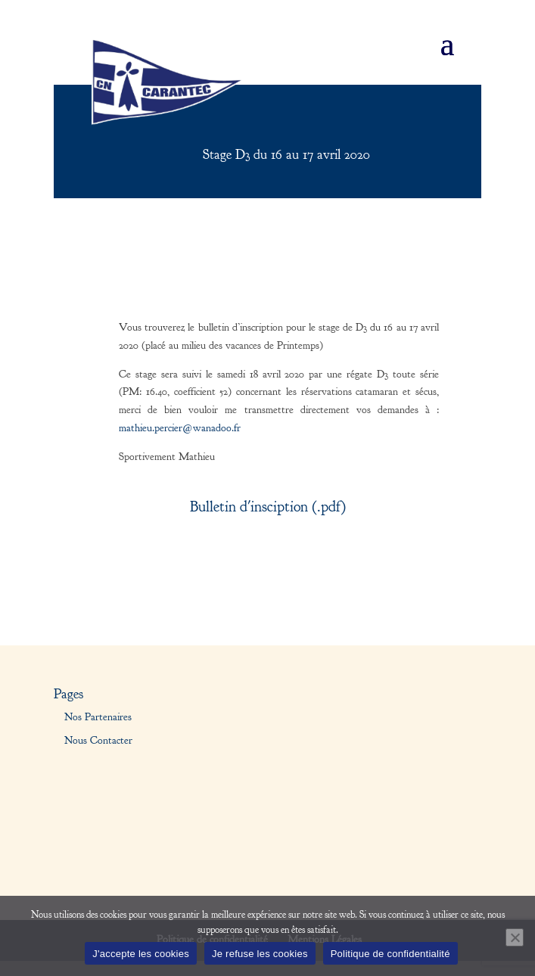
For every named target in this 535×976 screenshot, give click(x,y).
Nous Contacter (98, 741)
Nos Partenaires (98, 717)
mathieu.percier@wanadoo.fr (180, 428)
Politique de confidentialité (390, 953)
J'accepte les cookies (140, 953)
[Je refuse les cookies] (514, 937)
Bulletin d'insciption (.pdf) (268, 507)
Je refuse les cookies (260, 953)
